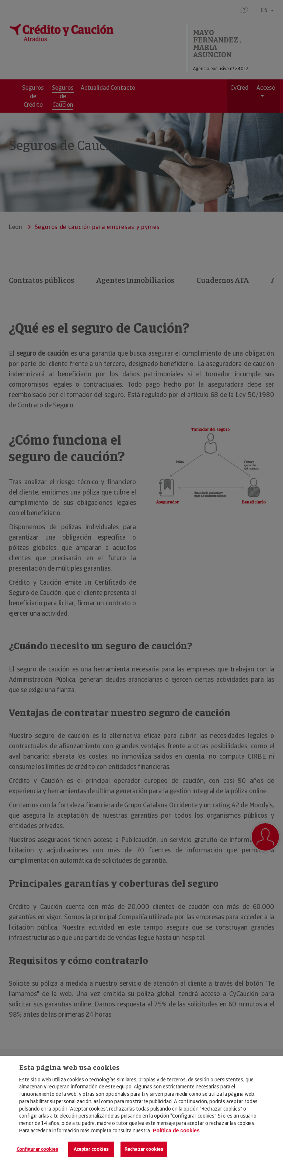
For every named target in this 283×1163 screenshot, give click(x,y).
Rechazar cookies (144, 1149)
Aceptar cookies (91, 1149)
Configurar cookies (37, 1149)
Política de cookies (176, 1130)
